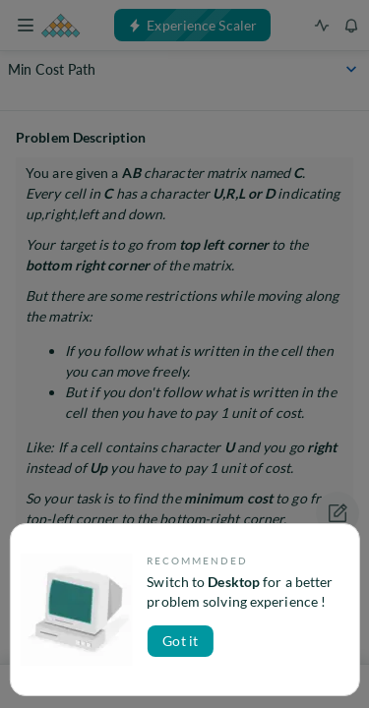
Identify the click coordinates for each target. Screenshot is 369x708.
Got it (180, 640)
